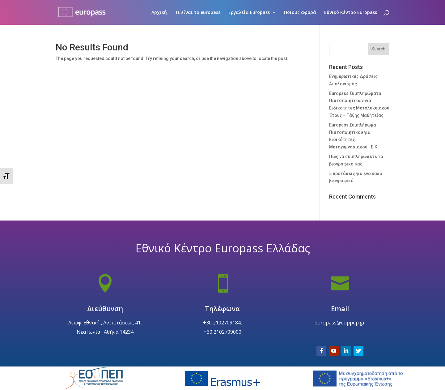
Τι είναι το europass (197, 12)
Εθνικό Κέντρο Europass (350, 12)
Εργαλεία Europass (249, 12)
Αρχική (159, 12)
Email (340, 323)
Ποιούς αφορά (300, 12)
